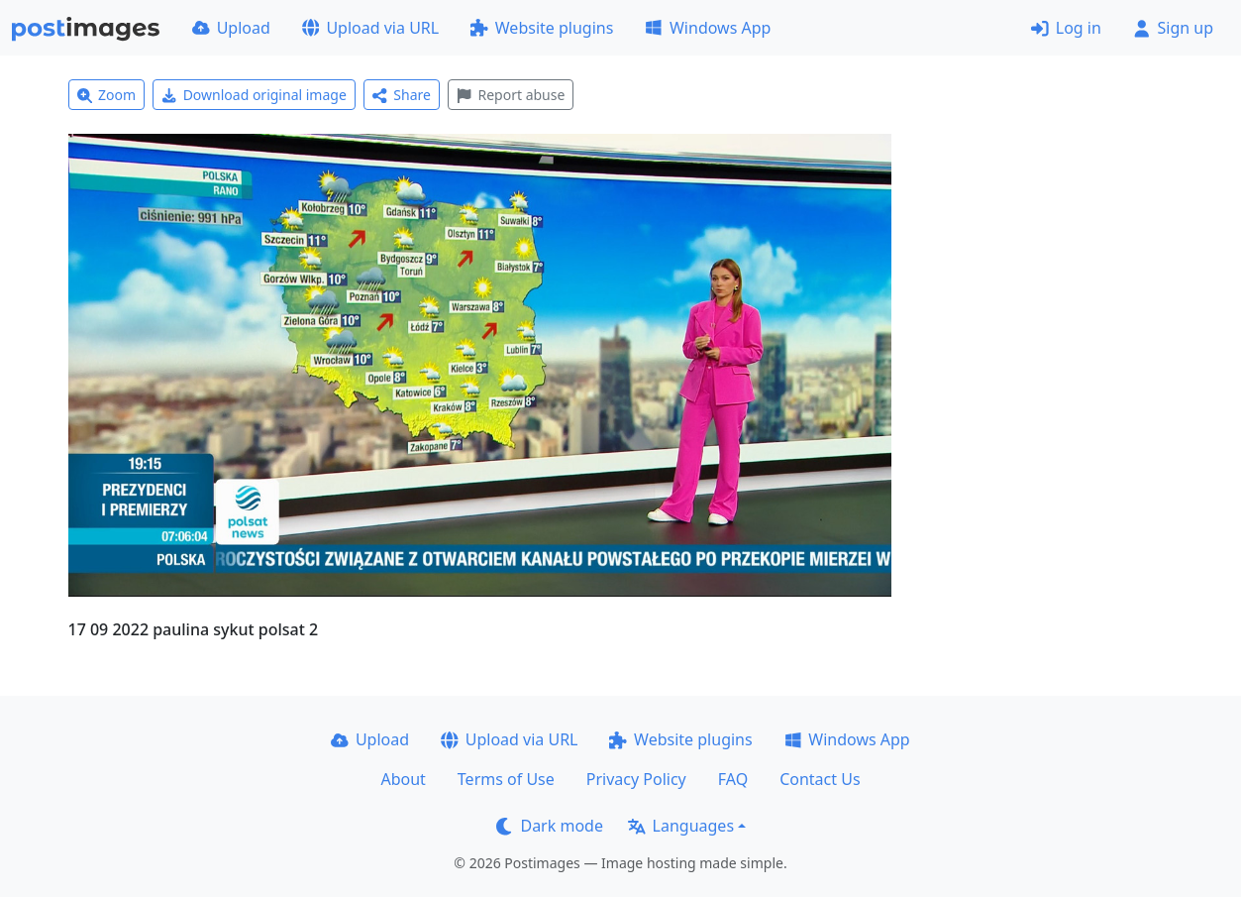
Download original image (254, 94)
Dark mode (549, 826)
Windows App (708, 28)
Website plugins (541, 28)
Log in (1066, 28)
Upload (231, 28)
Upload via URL (370, 28)
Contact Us (819, 779)
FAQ (733, 779)
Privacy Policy (636, 779)
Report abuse (511, 94)
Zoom (107, 94)
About (402, 779)
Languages (681, 826)
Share (401, 94)
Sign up (1173, 28)
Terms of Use (506, 779)
